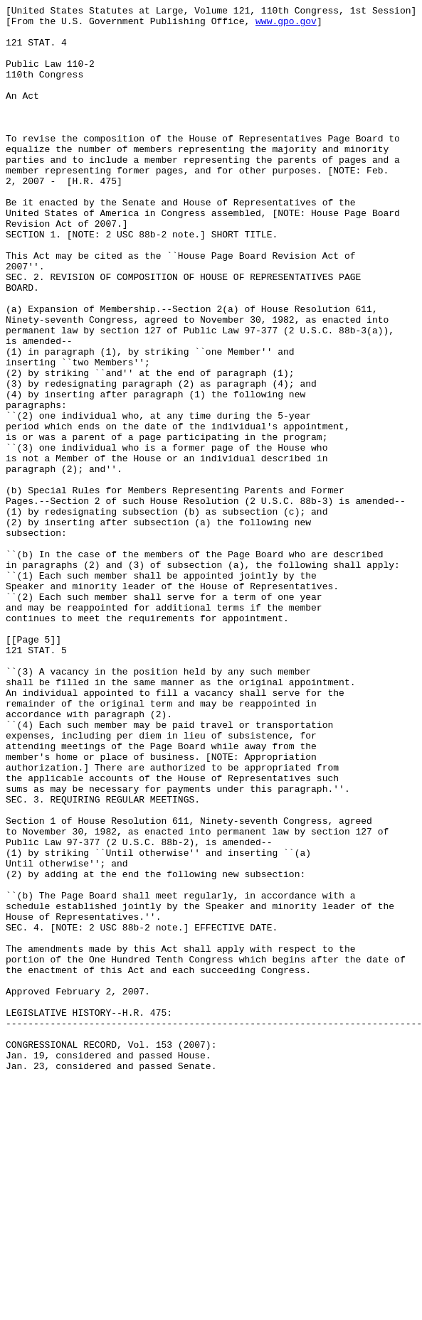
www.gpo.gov (286, 24)
